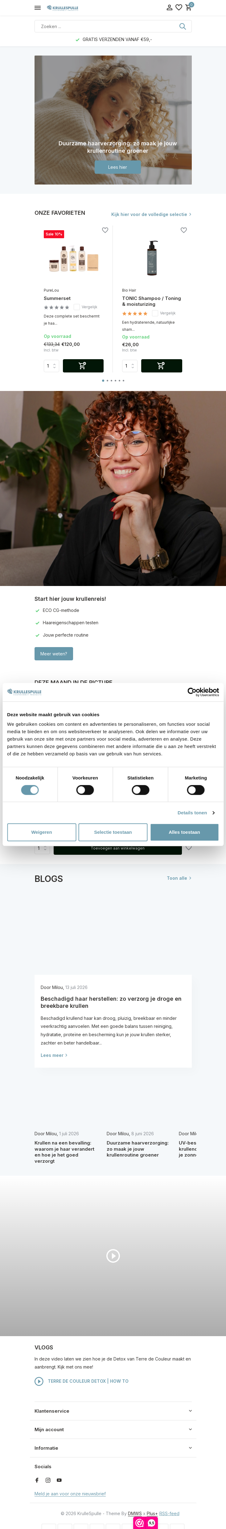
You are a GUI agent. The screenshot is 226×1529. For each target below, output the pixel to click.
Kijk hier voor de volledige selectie (149, 214)
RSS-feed (169, 1513)
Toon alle (177, 878)
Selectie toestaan (113, 832)
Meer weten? (53, 653)
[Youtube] (59, 1480)
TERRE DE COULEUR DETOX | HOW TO (82, 1381)
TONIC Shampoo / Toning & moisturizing (151, 301)
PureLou (51, 290)
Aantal (42, 848)
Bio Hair (129, 290)
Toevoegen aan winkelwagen (118, 848)
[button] (103, 381)
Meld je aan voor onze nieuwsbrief (70, 1493)
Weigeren (41, 832)
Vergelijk (85, 307)
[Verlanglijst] (178, 7)
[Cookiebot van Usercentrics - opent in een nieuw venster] (192, 692)
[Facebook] (37, 1480)
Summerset (57, 298)
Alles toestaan (184, 832)
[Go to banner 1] (113, 120)
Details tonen (192, 812)
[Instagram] (48, 1480)
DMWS (135, 1513)
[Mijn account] (169, 7)
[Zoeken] (113, 26)
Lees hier (117, 167)
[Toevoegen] (83, 365)
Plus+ (152, 1513)
